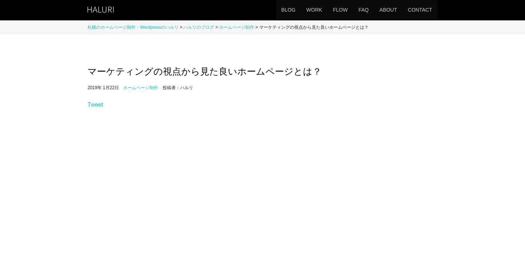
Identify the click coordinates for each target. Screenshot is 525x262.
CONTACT (418, 10)
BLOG (267, 10)
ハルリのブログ (198, 27)
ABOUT (382, 10)
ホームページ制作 (236, 27)
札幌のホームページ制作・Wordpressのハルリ (133, 27)
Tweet (95, 120)
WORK (297, 10)
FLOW (327, 10)
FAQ (354, 10)
